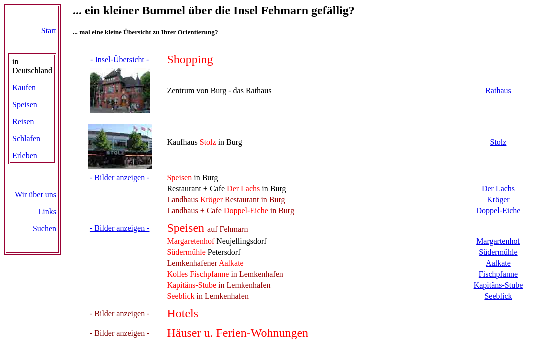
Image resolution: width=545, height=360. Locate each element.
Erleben (25, 156)
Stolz (498, 142)
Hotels (182, 313)
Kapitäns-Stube (499, 285)
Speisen (25, 104)
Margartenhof (498, 241)
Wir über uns (35, 194)
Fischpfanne (498, 274)
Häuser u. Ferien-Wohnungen (237, 333)
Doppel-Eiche (498, 210)
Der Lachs (498, 188)
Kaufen (24, 88)
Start (49, 30)
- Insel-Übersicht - (119, 60)
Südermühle (498, 252)
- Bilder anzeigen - (120, 178)
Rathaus (499, 90)
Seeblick (498, 296)
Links (47, 212)
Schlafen (26, 138)
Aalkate (498, 263)
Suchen (44, 228)
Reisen (23, 122)
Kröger (498, 200)
